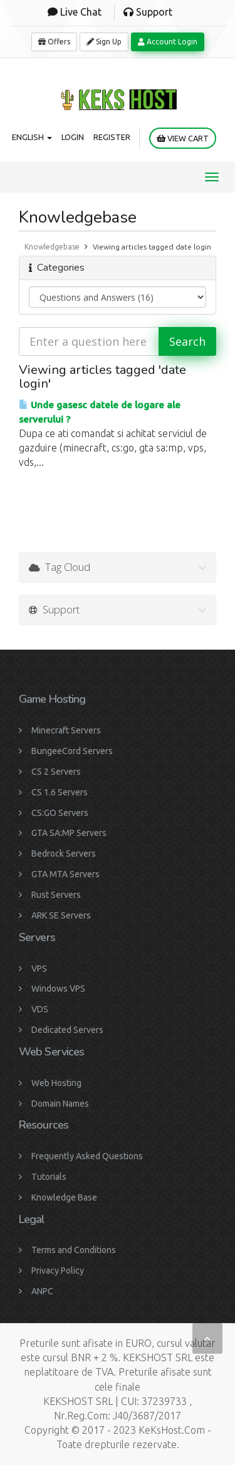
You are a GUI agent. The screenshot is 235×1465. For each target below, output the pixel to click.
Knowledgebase (52, 247)
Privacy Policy (57, 1271)
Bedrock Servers (63, 853)
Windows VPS (58, 989)
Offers (54, 42)
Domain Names (60, 1104)
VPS (39, 969)
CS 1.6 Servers (59, 792)
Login (72, 137)
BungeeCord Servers (72, 751)
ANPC (42, 1291)
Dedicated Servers (67, 1030)
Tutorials (48, 1177)
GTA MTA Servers (65, 874)
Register (111, 137)
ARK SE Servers (61, 915)
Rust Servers (56, 895)
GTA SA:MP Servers (69, 833)
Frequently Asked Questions (87, 1156)
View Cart (183, 138)
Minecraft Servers (66, 730)
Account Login (167, 42)
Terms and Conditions (73, 1250)
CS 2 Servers (56, 772)
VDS (39, 1009)
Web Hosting (56, 1083)
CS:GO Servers (59, 813)
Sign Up (104, 42)
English (32, 137)
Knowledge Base (64, 1197)
